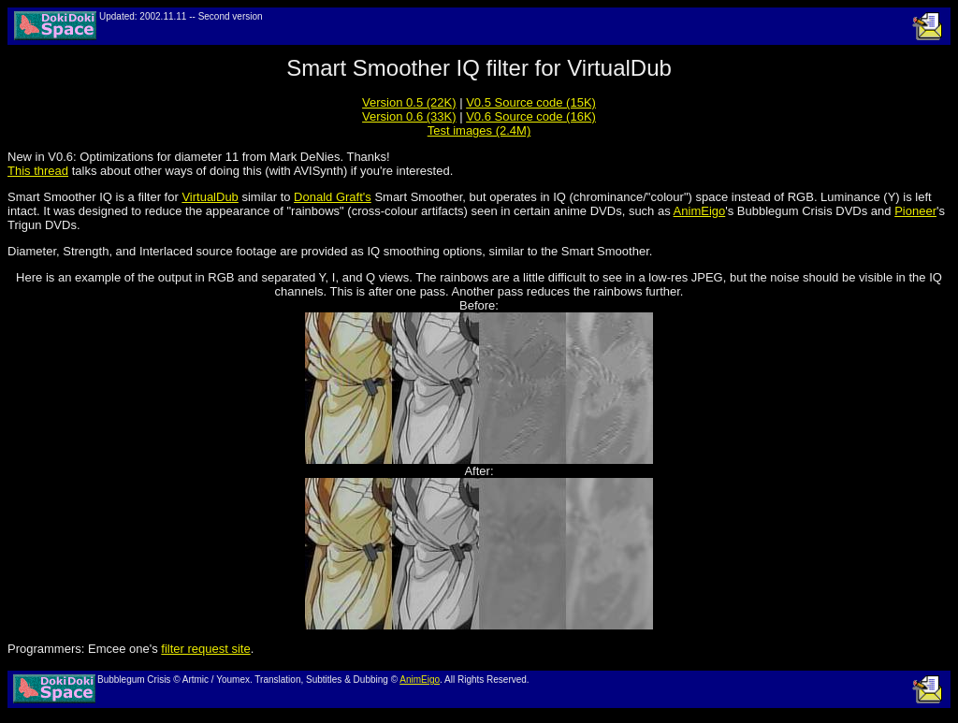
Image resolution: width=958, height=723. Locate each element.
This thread (37, 171)
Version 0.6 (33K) (409, 116)
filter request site (205, 649)
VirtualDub (209, 197)
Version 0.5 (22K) (409, 102)
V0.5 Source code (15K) (531, 102)
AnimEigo (700, 211)
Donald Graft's (332, 197)
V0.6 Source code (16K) (531, 116)
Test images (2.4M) (479, 130)
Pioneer (915, 211)
